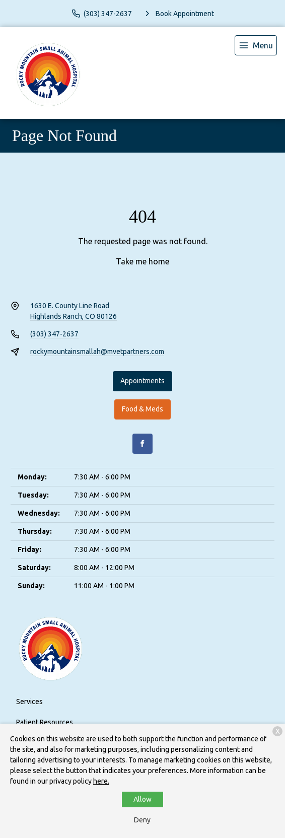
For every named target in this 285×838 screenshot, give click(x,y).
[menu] (256, 45)
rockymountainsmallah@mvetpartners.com (97, 351)
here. (101, 781)
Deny (142, 820)
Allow (142, 799)
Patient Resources (44, 722)
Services (29, 701)
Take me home (142, 261)
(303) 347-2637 (54, 334)
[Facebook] (142, 444)
